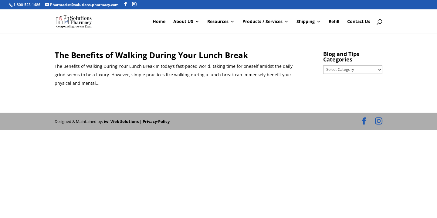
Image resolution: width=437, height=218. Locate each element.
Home (159, 21)
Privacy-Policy (156, 121)
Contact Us (358, 21)
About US (183, 21)
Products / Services (262, 21)
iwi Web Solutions (121, 121)
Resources (218, 21)
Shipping (305, 21)
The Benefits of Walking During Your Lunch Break (151, 55)
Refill (334, 21)
